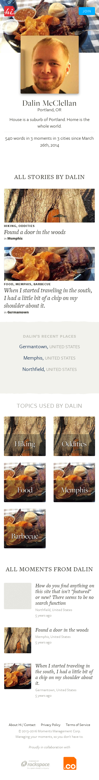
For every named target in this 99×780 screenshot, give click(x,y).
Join (87, 11)
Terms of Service (78, 724)
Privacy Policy (50, 724)
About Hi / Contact (22, 724)
